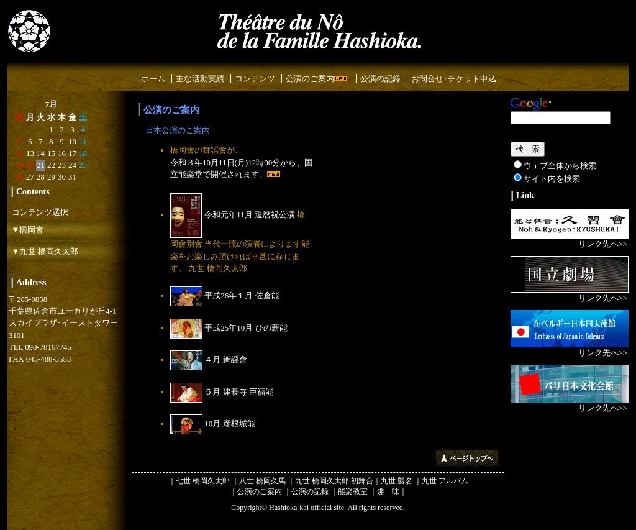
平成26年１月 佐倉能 (224, 295)
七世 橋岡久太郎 (203, 481)
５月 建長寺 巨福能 (221, 391)
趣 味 (388, 491)
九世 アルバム (445, 481)
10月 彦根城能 (212, 423)
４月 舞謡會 (208, 359)
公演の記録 (380, 78)
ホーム (153, 78)
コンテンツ (255, 78)
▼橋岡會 (25, 229)
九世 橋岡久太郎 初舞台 (334, 481)
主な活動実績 (200, 78)
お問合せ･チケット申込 (453, 78)
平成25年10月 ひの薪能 (229, 327)
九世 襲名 (396, 481)
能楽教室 (353, 491)
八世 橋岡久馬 (262, 481)
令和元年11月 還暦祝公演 (232, 214)
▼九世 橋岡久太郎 (42, 251)
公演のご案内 (316, 78)
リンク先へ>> (602, 244)
